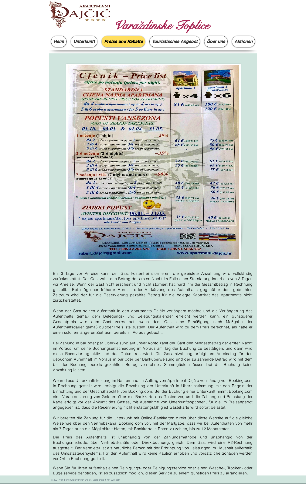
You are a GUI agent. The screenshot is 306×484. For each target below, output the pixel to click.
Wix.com (115, 479)
